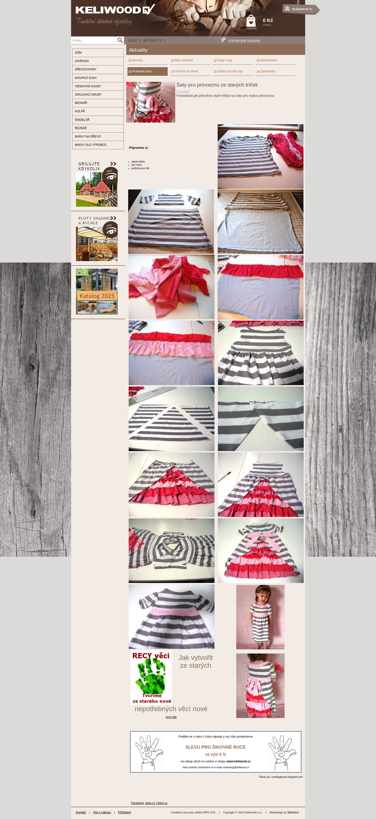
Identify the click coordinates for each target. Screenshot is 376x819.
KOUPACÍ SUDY (86, 78)
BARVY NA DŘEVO (88, 136)
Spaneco (293, 812)
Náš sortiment (184, 60)
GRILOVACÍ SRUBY (88, 94)
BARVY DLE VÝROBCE (91, 145)
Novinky (137, 60)
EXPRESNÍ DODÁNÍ (244, 41)
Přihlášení (124, 812)
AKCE (133, 40)
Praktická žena (142, 71)
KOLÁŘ (80, 111)
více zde (171, 717)
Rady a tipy (225, 60)
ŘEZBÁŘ (81, 128)
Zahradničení (268, 60)
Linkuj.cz (161, 803)
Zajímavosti (267, 71)
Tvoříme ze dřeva (186, 71)
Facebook (137, 803)
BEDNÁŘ (81, 103)
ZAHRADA (82, 61)
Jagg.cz (150, 803)
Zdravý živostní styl (230, 71)
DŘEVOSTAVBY (86, 69)
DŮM (78, 52)
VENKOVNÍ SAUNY (88, 86)
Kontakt (81, 812)
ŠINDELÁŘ (82, 120)
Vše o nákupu (102, 812)
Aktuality (152, 40)
